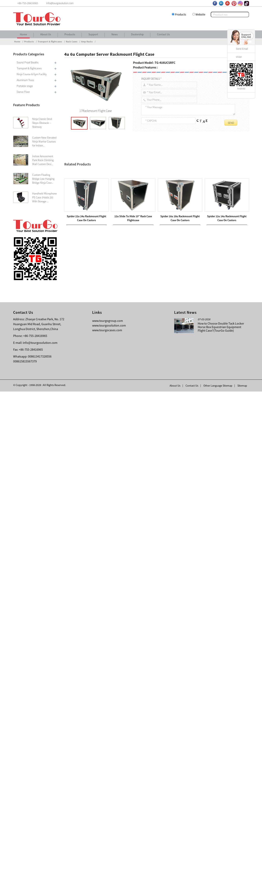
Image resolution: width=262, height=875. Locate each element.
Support (93, 34)
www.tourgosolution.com (109, 809)
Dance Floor (23, 92)
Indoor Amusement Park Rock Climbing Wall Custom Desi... (43, 160)
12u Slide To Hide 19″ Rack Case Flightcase (103, 687)
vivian (239, 57)
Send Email (242, 48)
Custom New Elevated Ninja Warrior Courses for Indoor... (44, 141)
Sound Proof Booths (28, 62)
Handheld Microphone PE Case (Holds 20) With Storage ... (44, 197)
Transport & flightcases (50, 41)
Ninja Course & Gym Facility (32, 74)
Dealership (137, 34)
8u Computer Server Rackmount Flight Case (98, 691)
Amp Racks (87, 41)
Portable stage (25, 86)
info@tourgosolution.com (40, 826)
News (114, 34)
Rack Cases (71, 41)
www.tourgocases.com (107, 814)
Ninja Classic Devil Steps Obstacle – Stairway (42, 123)
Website (200, 14)
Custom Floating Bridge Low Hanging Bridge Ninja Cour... (43, 178)
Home (23, 34)
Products (180, 14)
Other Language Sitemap (217, 869)
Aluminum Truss (25, 80)
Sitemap (242, 869)
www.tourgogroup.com (107, 804)
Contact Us (163, 34)
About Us (45, 34)
